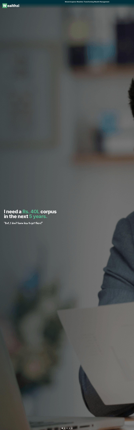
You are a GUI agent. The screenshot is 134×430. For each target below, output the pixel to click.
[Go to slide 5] (71, 428)
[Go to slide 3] (67, 428)
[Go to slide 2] (64, 428)
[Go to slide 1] (62, 428)
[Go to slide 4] (69, 428)
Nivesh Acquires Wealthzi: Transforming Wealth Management (93, 2)
